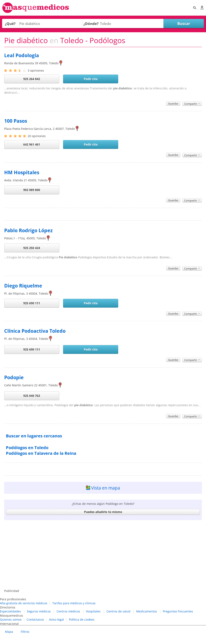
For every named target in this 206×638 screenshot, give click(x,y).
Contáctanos (35, 619)
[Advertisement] (103, 555)
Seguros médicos (39, 611)
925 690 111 (31, 303)
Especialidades (10, 611)
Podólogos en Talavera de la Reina (41, 453)
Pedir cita (90, 79)
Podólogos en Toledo (27, 447)
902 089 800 (31, 190)
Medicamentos (146, 611)
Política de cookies (82, 619)
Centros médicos (68, 611)
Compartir (192, 104)
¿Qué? (10, 23)
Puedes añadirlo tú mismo (103, 512)
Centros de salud (118, 611)
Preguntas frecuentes (178, 611)
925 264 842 (31, 79)
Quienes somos (11, 619)
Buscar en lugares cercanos (34, 436)
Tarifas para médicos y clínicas (74, 603)
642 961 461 (31, 144)
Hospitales (93, 611)
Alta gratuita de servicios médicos (23, 603)
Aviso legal (56, 619)
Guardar (173, 103)
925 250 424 (31, 248)
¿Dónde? (90, 23)
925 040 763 (31, 396)
